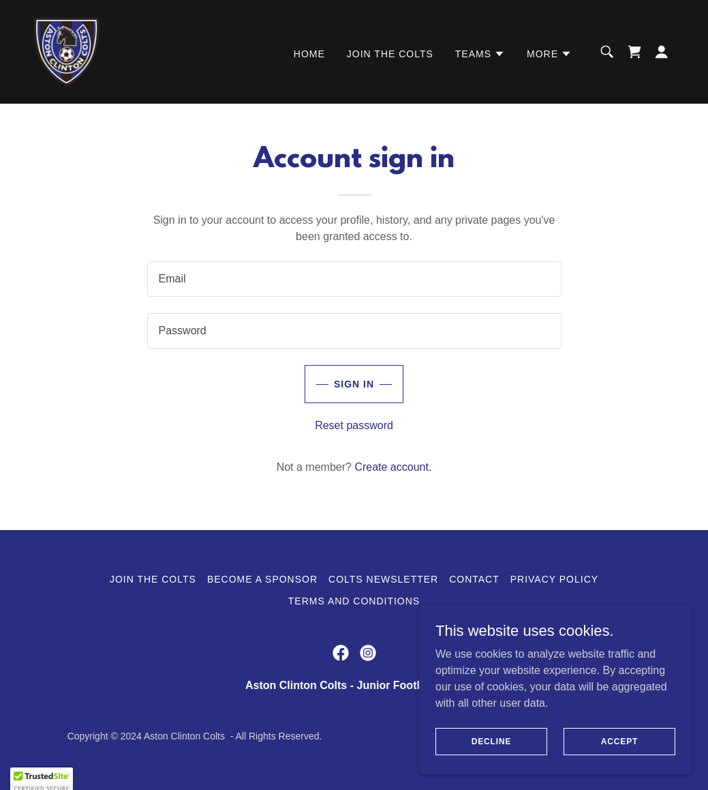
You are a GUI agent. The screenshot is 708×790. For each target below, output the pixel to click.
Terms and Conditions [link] (354, 601)
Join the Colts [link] (390, 53)
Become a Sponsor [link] (262, 579)
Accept (619, 741)
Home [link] (309, 53)
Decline (492, 741)
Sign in (354, 384)
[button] (480, 54)
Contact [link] (474, 579)
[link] (66, 51)
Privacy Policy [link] (554, 579)
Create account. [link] (392, 467)
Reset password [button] (354, 425)
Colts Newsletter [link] (383, 579)
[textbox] (354, 279)
